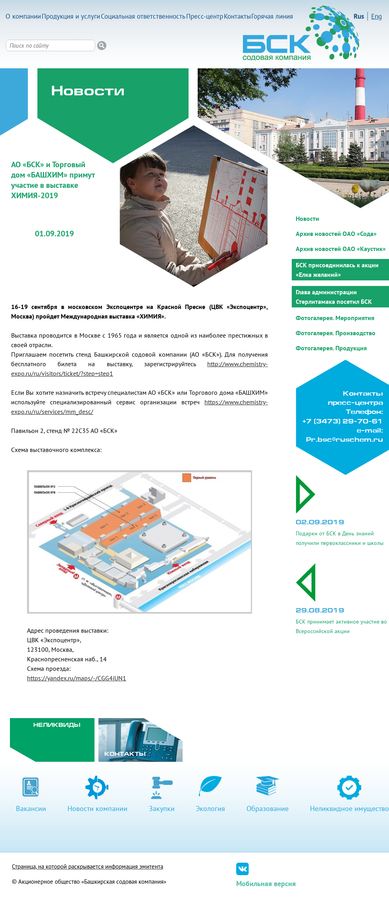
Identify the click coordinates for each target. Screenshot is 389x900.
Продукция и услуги (71, 16)
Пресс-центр (204, 16)
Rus (359, 16)
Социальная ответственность (143, 16)
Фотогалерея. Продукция (331, 348)
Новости (307, 218)
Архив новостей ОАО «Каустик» (341, 249)
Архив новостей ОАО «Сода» (336, 234)
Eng (376, 16)
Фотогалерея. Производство (336, 333)
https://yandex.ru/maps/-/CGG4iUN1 (76, 678)
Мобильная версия (266, 883)
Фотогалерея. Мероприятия (335, 318)
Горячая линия (272, 16)
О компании (23, 16)
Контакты (237, 16)
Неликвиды (57, 725)
